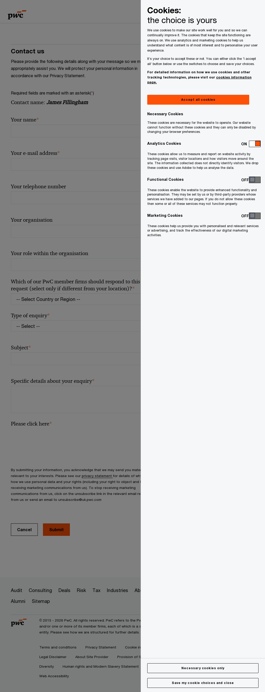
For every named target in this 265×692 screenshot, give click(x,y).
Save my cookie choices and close (203, 683)
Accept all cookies (198, 100)
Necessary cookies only (202, 668)
